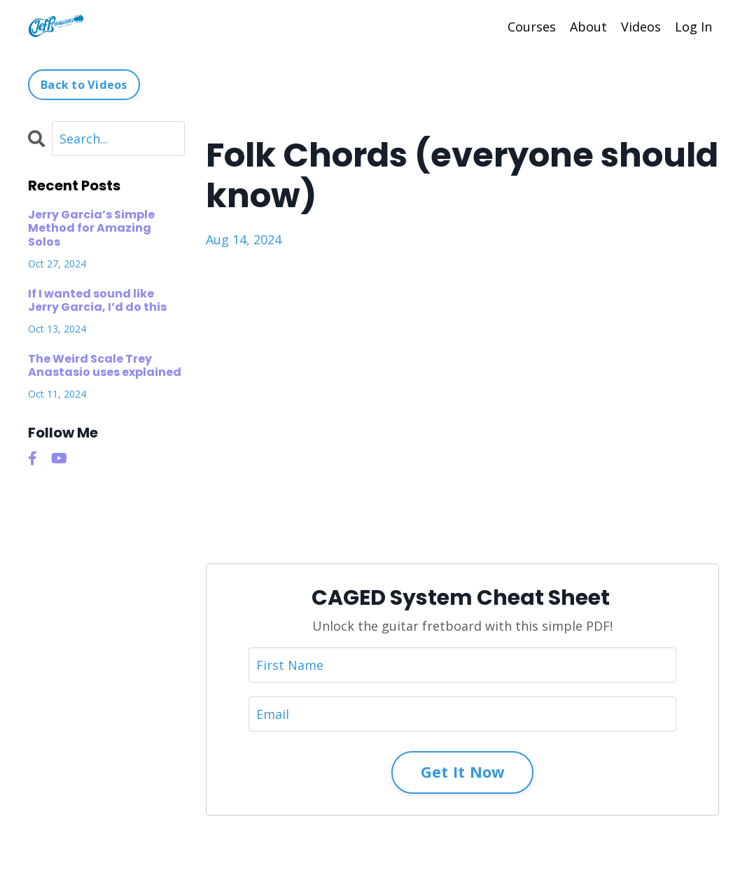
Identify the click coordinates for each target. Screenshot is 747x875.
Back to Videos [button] (84, 84)
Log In (693, 26)
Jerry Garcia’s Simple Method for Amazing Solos (91, 228)
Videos (641, 26)
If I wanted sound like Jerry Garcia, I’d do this (97, 300)
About (588, 26)
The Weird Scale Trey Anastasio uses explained (104, 365)
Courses (532, 26)
